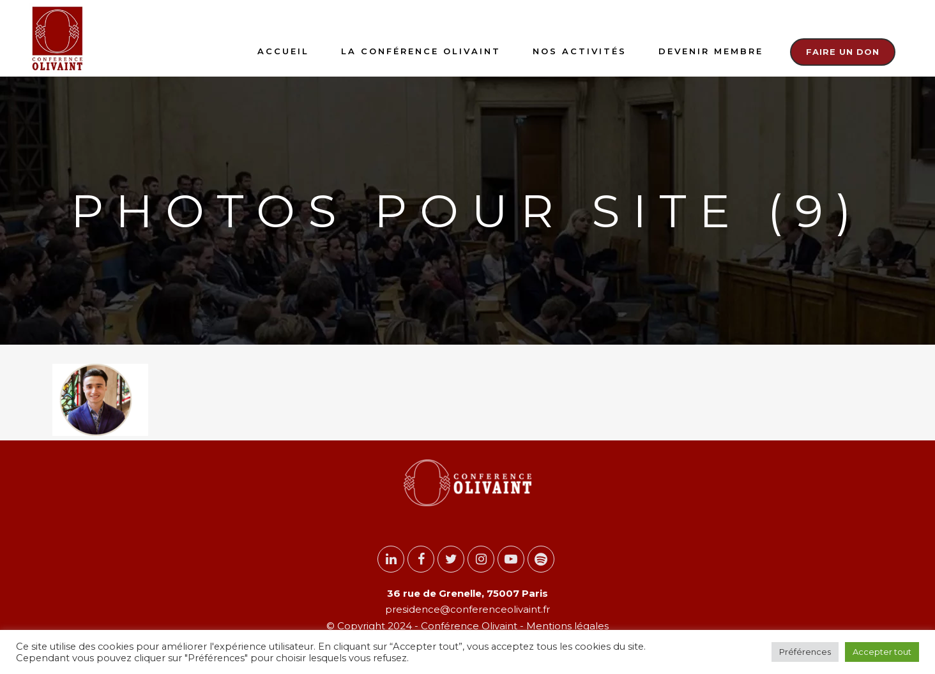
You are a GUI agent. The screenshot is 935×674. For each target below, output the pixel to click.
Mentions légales (566, 626)
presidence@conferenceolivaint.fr (467, 609)
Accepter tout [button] (882, 652)
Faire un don (842, 52)
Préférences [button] (805, 652)
